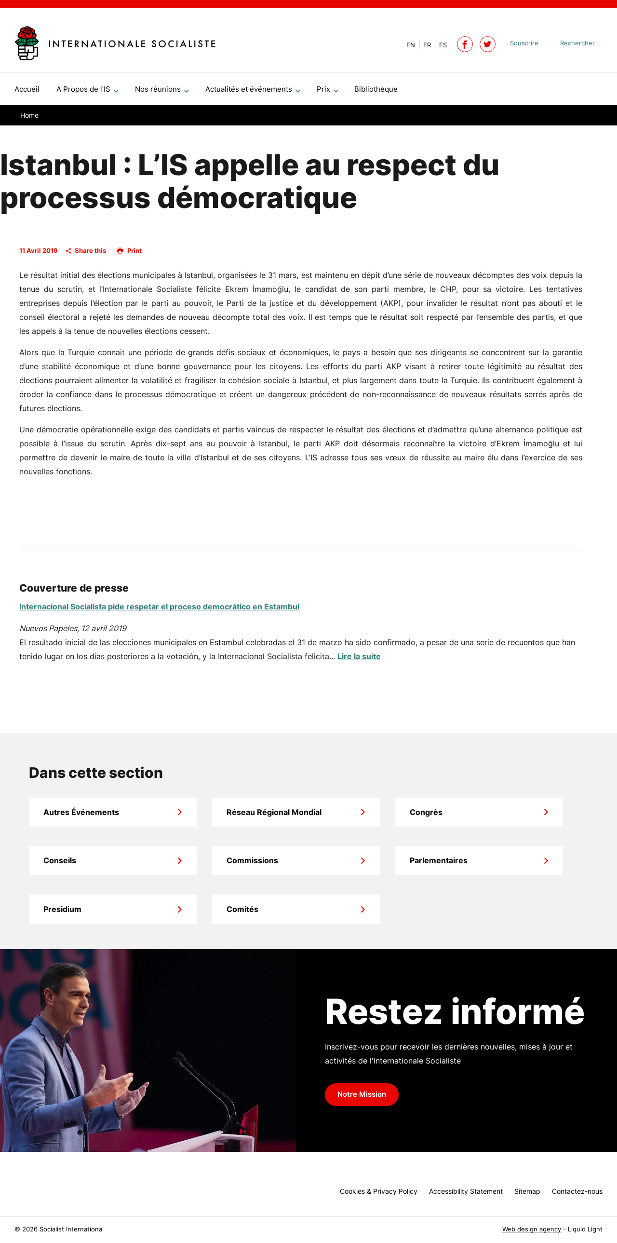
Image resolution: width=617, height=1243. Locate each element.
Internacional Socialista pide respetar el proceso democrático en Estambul (159, 610)
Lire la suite (359, 660)
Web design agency (531, 1229)
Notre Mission (361, 1098)
